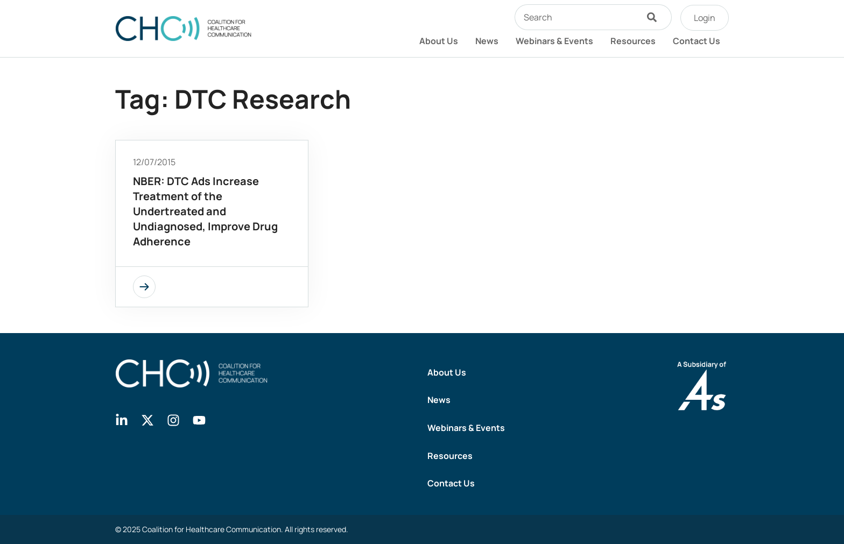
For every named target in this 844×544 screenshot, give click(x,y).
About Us (438, 41)
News (486, 41)
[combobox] (576, 17)
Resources (633, 41)
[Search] (654, 17)
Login (704, 18)
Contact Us (696, 41)
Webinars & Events (554, 41)
